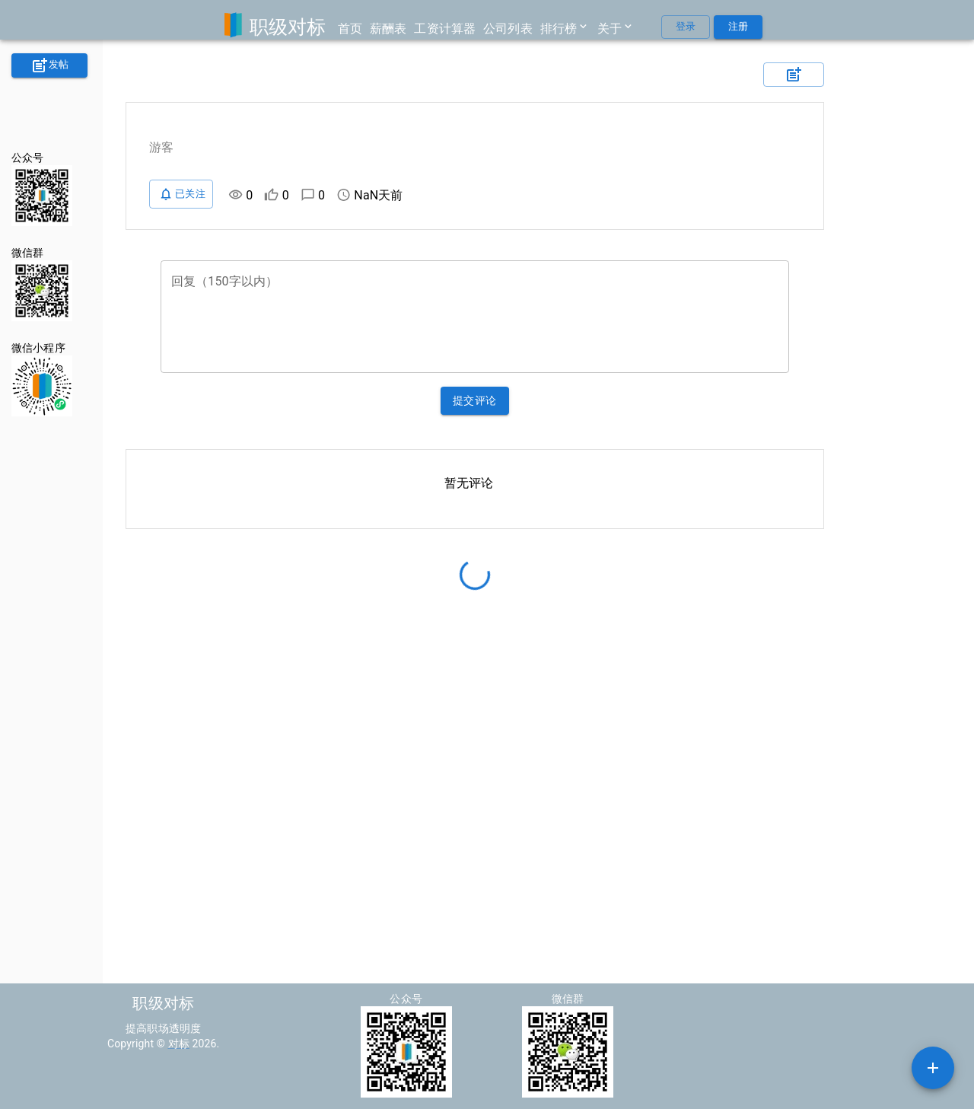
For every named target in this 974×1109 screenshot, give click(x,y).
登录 (685, 27)
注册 (738, 27)
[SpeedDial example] (933, 1068)
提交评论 (475, 401)
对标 (178, 1043)
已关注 (181, 194)
